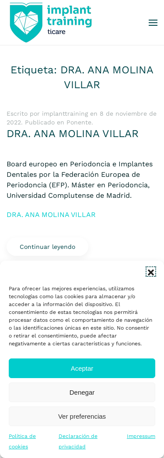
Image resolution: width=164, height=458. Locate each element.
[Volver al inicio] (50, 22)
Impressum (141, 436)
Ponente (78, 122)
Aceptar (82, 368)
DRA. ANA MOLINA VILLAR (73, 133)
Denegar (82, 392)
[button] (151, 271)
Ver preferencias (82, 416)
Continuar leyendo (47, 246)
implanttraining (65, 113)
